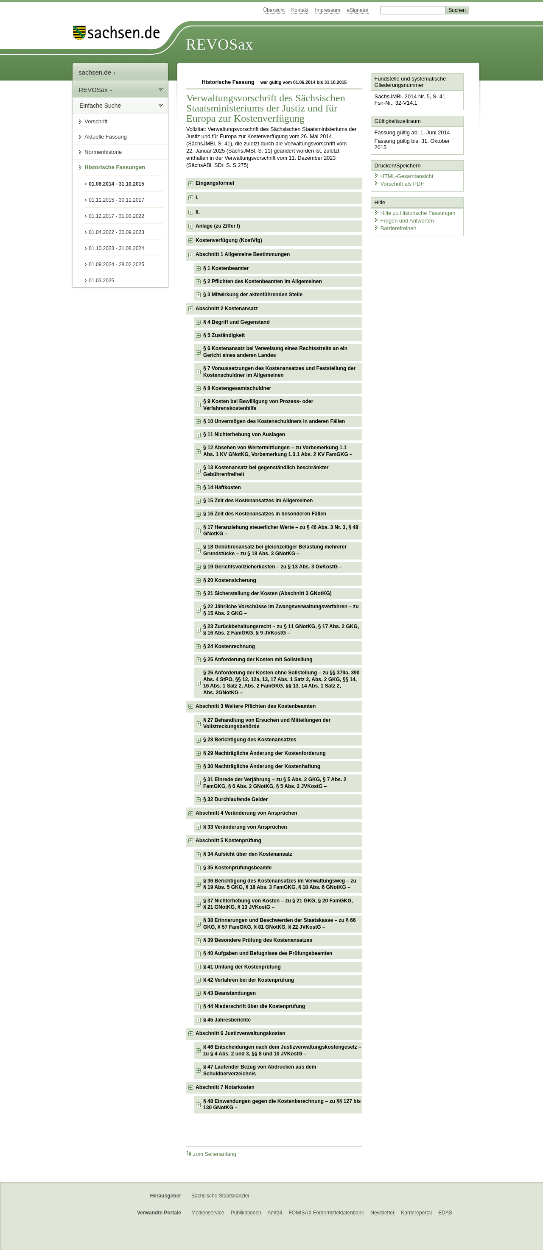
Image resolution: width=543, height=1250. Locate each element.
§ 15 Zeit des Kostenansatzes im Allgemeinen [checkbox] (258, 501)
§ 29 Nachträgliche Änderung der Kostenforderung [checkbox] (264, 753)
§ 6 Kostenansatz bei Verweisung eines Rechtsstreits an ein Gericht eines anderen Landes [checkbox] (275, 351)
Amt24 (274, 1213)
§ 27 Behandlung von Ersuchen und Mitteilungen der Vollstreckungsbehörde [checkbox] (266, 723)
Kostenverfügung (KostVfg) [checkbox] (229, 240)
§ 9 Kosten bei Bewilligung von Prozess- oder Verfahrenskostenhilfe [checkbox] (258, 404)
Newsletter (382, 1213)
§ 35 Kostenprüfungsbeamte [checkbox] (237, 868)
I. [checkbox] (197, 197)
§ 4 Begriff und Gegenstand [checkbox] (236, 322)
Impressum (327, 10)
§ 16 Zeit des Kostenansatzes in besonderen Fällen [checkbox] (264, 514)
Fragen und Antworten (404, 220)
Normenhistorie (103, 152)
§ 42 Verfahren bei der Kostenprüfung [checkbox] (248, 980)
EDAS (445, 1213)
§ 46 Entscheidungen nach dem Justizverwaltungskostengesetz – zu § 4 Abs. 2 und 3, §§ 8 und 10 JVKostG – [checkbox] (282, 1050)
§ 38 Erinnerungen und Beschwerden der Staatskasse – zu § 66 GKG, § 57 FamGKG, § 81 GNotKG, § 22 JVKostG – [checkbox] (279, 923)
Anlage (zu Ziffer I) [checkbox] (218, 226)
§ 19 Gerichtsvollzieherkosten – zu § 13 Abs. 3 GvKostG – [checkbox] (272, 567)
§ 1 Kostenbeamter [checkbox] (226, 268)
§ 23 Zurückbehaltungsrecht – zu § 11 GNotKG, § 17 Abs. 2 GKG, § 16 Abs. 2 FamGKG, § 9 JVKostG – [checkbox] (281, 630)
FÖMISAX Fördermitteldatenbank (326, 1213)
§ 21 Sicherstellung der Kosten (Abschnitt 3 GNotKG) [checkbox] (267, 593)
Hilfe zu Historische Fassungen (414, 213)
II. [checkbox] (198, 212)
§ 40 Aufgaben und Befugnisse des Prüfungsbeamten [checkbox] (267, 953)
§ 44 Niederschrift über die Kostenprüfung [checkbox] (254, 1006)
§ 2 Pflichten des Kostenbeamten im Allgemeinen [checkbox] (262, 281)
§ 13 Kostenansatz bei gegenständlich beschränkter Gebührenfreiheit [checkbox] (265, 471)
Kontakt (300, 10)
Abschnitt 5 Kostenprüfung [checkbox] (228, 841)
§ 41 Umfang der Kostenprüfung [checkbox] (242, 967)
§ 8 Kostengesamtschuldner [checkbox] (237, 388)
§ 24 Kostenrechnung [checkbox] (229, 646)
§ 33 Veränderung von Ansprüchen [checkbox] (245, 827)
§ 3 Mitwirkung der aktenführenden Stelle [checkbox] (252, 295)
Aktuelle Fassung (105, 137)
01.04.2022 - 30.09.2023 (116, 232)
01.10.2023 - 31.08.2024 (116, 248)
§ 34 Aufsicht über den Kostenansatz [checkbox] (247, 854)
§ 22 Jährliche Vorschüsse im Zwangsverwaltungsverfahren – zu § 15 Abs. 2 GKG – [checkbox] (281, 610)
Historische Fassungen (114, 167)
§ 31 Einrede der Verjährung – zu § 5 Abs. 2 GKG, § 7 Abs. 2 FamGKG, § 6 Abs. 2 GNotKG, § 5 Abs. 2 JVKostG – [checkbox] (274, 783)
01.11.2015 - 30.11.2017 (116, 200)
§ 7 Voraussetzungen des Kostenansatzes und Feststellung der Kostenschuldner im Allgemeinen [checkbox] (279, 371)
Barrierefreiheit (395, 228)
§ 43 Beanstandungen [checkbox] (229, 993)
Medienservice (207, 1213)
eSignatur (357, 10)
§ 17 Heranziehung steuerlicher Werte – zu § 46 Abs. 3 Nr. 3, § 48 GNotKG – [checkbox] (280, 530)
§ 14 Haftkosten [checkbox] (222, 487)
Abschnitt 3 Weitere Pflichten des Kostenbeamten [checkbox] (256, 706)
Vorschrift (95, 121)
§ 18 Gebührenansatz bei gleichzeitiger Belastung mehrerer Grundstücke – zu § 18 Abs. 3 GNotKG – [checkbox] (275, 550)
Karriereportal (416, 1213)
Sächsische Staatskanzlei (220, 1196)
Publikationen (246, 1213)
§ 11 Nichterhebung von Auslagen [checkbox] (244, 434)
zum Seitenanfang (211, 1154)
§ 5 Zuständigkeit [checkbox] (224, 335)
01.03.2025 (101, 281)
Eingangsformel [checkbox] (215, 183)
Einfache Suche (100, 105)
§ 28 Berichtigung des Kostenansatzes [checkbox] (249, 740)
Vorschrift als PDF (399, 183)
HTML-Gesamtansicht (403, 176)
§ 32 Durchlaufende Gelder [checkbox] (235, 799)
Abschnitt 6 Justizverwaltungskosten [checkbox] (240, 1033)
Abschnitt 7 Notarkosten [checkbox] (225, 1087)
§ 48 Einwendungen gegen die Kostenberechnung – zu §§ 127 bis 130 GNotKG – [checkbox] (282, 1104)
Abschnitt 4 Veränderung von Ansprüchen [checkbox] (246, 813)
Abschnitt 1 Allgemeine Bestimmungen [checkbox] (243, 254)
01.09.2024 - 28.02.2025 (116, 264)
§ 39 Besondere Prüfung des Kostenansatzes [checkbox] (257, 940)
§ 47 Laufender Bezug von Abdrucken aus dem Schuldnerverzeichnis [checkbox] (259, 1070)
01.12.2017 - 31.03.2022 (116, 216)
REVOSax (219, 44)
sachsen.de (97, 72)
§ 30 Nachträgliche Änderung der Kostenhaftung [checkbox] (261, 766)
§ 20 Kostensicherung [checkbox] (229, 580)
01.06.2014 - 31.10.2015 (116, 184)
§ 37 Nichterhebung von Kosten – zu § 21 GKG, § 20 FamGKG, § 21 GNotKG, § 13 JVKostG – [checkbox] (278, 904)
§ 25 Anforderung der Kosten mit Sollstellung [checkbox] (258, 660)
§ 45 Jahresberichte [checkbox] (227, 1020)
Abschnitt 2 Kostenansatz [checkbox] (227, 309)
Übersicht (274, 10)
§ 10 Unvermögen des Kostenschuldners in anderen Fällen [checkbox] (274, 421)
